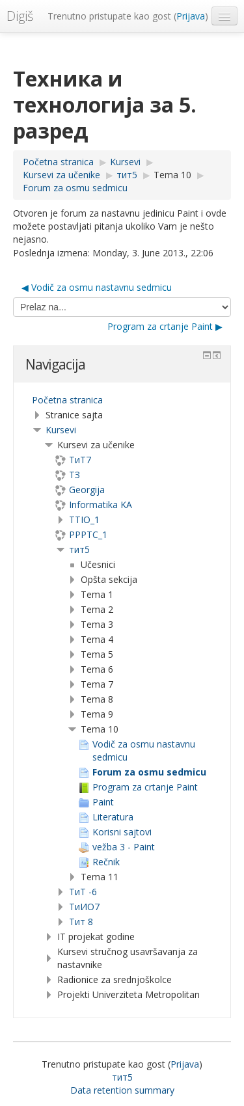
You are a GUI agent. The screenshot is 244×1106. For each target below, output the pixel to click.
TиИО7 (84, 906)
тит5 (79, 549)
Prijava (190, 16)
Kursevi (61, 430)
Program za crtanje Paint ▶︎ (165, 326)
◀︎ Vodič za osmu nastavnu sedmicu (96, 287)
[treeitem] (122, 400)
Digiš (20, 16)
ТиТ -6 (83, 891)
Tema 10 (172, 175)
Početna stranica (67, 400)
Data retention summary (122, 1090)
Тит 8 (81, 921)
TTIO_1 (84, 519)
